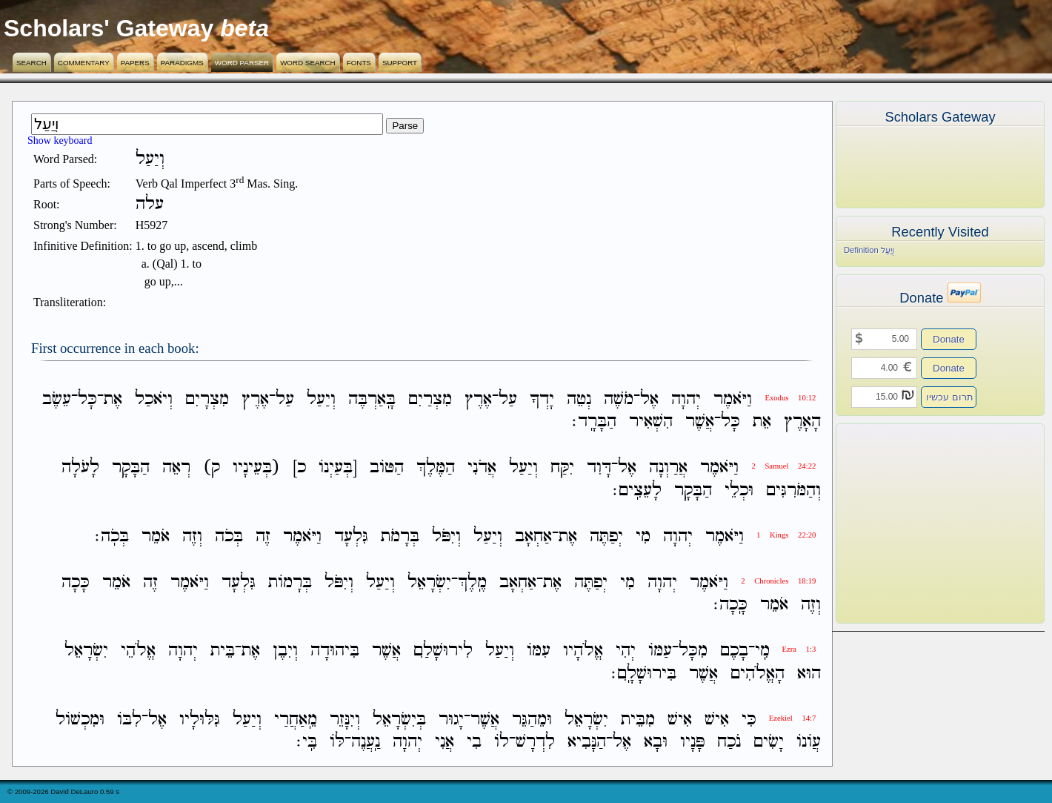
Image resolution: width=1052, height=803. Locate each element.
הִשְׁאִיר (651, 421)
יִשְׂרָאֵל (429, 582)
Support (399, 63)
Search (31, 63)
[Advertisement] (917, 523)
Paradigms (182, 63)
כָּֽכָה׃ (730, 604)
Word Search (308, 63)
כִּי (749, 719)
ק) (211, 468)
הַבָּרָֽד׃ (594, 421)
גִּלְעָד (351, 536)
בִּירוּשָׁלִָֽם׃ (643, 673)
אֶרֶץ (478, 399)
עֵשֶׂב (56, 399)
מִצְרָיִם (207, 399)
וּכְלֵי (739, 490)
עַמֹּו (660, 651)
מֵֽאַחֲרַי (295, 719)
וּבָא (656, 741)
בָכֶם (734, 651)
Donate (949, 339)
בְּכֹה (229, 536)
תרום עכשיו (949, 397)
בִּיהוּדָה (334, 651)
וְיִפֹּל (446, 536)
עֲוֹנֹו (808, 741)
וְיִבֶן (285, 651)
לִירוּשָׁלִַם (443, 651)
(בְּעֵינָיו (256, 468)
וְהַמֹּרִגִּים (793, 490)
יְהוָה (686, 399)
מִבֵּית (638, 719)
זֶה (263, 536)
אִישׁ (717, 719)
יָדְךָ (542, 399)
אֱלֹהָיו (583, 651)
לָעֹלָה (80, 468)
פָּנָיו (692, 741)
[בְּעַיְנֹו (338, 468)
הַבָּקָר (131, 468)
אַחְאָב (533, 536)
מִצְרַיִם (430, 399)
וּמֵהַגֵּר (532, 719)
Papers (135, 63)
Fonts (359, 63)
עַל (508, 399)
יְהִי (626, 651)
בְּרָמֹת (400, 536)
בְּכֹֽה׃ (112, 536)
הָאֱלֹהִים (757, 673)
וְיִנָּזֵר (345, 719)
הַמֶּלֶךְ (435, 468)
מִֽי (762, 651)
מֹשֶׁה (618, 399)
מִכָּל (693, 651)
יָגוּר (451, 719)
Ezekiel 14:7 (792, 718)
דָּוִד (599, 468)
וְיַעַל (321, 399)
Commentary (84, 63)
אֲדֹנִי (481, 468)
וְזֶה (192, 536)
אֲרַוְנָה (668, 468)
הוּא (809, 673)
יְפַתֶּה (606, 536)
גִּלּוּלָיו (199, 719)
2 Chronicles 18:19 (778, 581)
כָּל (87, 399)
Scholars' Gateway (108, 28)
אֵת (762, 421)
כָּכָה (75, 582)
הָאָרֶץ (802, 421)
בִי (474, 741)
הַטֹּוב (387, 468)
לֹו (501, 741)
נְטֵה (579, 399)
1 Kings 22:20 (786, 535)
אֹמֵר (156, 536)
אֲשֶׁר (699, 421)
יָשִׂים (768, 741)
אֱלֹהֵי (138, 651)
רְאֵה (176, 468)
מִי (643, 536)
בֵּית (222, 651)
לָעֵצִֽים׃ (637, 490)
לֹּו (337, 741)
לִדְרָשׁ (535, 741)
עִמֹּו (538, 651)
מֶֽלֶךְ (472, 582)
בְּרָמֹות (290, 582)
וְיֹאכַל (154, 399)
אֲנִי (444, 741)
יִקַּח (562, 468)
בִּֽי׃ (306, 741)
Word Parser (242, 63)
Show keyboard (60, 140)
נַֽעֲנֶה (365, 741)
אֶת (113, 399)
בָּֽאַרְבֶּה (372, 399)
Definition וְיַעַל (869, 249)
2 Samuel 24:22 (783, 466)
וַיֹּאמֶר (732, 399)
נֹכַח (729, 741)
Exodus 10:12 (790, 398)
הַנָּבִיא (586, 741)
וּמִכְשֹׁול (80, 719)
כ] (299, 468)
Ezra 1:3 (799, 649)
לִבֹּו (129, 719)
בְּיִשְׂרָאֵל (399, 719)
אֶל (649, 399)
